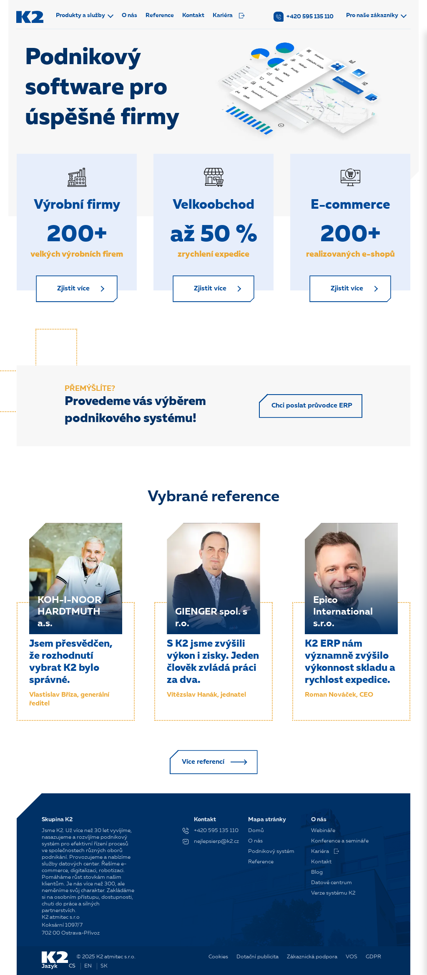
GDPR (373, 957)
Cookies (218, 957)
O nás (130, 15)
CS (72, 966)
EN (88, 966)
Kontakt (194, 15)
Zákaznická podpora (312, 957)
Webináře (323, 830)
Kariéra (229, 15)
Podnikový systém (271, 851)
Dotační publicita (257, 957)
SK (104, 966)
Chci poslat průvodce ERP (310, 407)
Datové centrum (331, 882)
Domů (256, 830)
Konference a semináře (340, 841)
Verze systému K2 (333, 893)
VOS (351, 957)
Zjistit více (74, 289)
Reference (160, 15)
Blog (317, 872)
